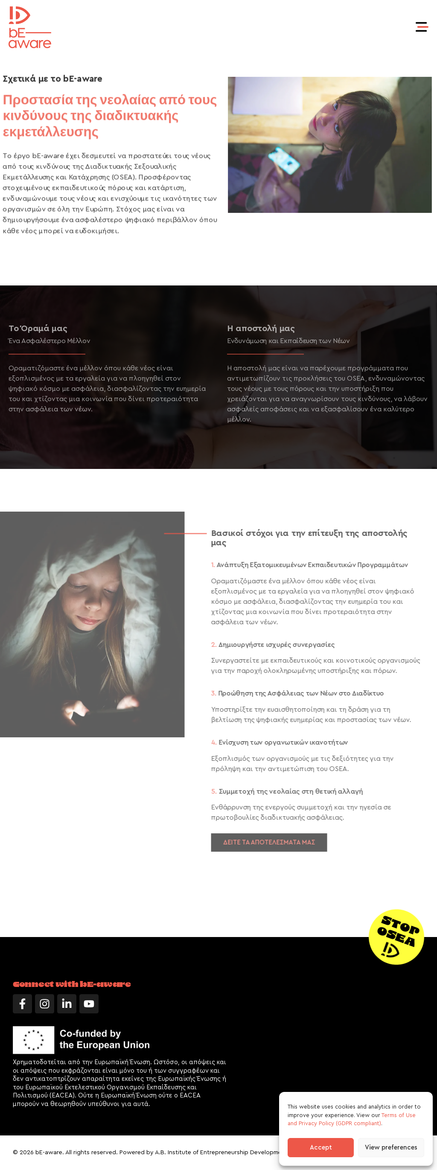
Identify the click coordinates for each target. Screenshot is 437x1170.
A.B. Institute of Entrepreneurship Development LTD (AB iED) (239, 1152)
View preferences (391, 1147)
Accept (321, 1147)
